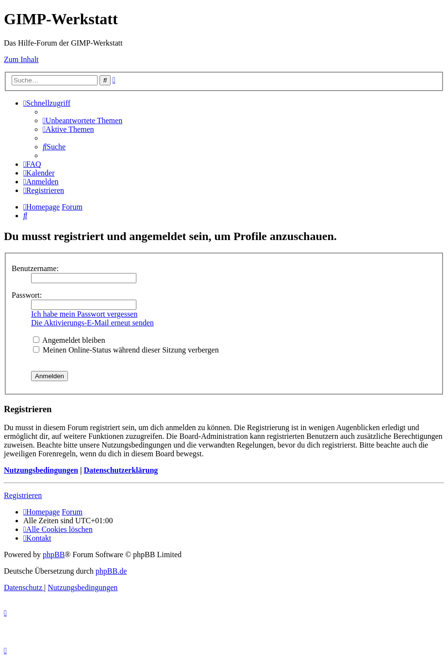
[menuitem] (82, 120)
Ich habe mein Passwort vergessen (84, 314)
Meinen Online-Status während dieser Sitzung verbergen (126, 350)
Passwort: (27, 295)
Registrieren (23, 495)
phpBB (54, 554)
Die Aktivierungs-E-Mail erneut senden (92, 323)
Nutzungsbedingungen (41, 470)
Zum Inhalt (21, 59)
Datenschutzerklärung (120, 470)
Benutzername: (35, 268)
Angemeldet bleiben (69, 340)
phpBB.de (111, 571)
